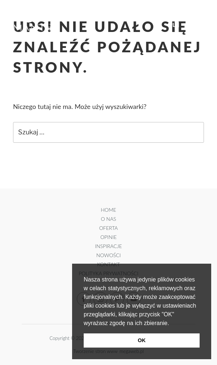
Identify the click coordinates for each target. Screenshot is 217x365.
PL (172, 24)
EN (187, 24)
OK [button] (142, 340)
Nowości (108, 255)
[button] (172, 324)
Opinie (108, 237)
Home (108, 210)
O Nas (108, 219)
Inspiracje (108, 246)
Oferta (108, 228)
